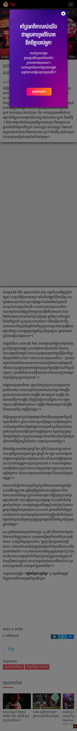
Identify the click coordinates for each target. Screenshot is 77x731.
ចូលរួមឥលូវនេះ (39, 91)
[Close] (63, 13)
